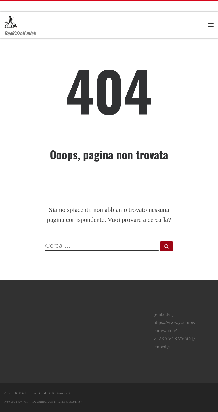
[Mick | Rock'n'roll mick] (10, 20)
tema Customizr (70, 401)
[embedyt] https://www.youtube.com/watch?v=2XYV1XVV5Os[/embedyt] (174, 330)
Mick (23, 393)
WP (25, 401)
